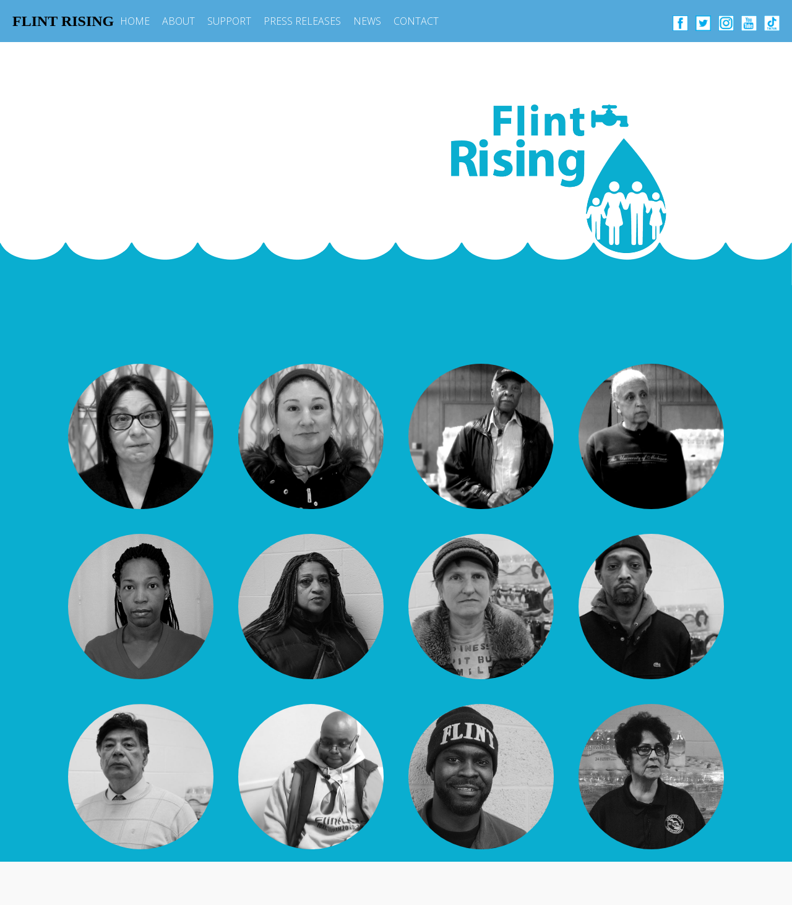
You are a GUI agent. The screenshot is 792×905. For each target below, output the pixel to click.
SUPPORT (229, 21)
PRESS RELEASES (302, 21)
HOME (135, 21)
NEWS (367, 21)
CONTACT (416, 21)
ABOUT (178, 21)
